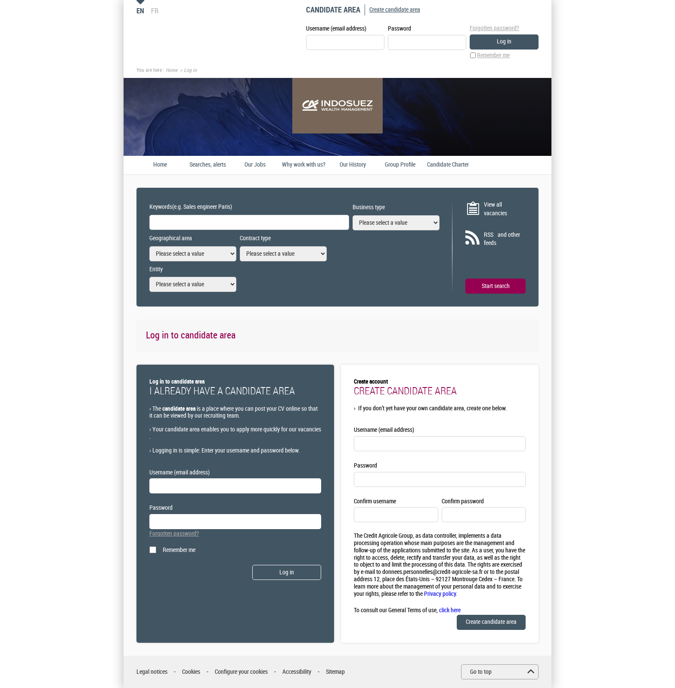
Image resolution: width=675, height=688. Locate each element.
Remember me (493, 55)
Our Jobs (255, 164)
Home (171, 70)
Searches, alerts (207, 164)
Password (399, 28)
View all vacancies (495, 209)
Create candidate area (394, 9)
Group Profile (400, 164)
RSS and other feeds (502, 239)
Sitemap (335, 672)
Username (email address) (336, 28)
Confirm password (463, 501)
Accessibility (296, 672)
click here (450, 610)
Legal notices (151, 672)
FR (154, 11)
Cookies (191, 672)
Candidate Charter (448, 164)
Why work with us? (303, 164)
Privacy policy (440, 594)
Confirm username (375, 501)
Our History (353, 164)
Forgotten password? (494, 28)
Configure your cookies (241, 672)
